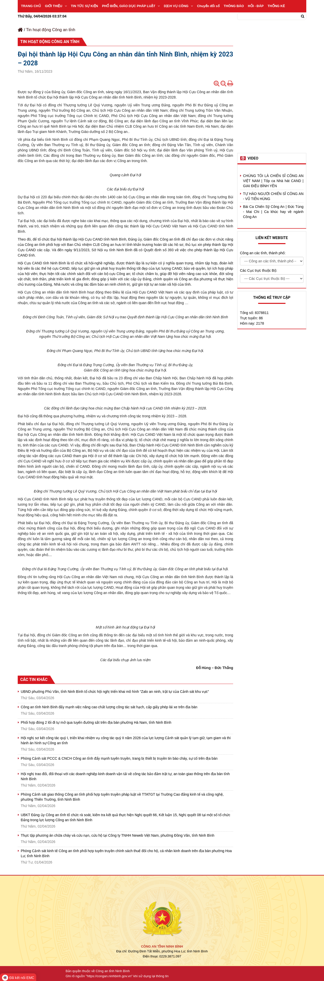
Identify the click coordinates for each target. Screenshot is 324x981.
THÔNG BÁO (234, 6)
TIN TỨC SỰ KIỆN (84, 6)
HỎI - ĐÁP (256, 6)
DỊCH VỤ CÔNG (178, 6)
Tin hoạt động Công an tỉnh (50, 30)
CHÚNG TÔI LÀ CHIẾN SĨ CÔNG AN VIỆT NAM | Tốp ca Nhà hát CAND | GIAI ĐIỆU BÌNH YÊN (273, 181)
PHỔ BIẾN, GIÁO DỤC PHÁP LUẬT (131, 6)
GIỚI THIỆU (56, 6)
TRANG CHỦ (31, 6)
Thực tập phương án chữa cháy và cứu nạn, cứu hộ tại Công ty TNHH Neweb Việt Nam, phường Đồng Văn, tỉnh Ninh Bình (117, 835)
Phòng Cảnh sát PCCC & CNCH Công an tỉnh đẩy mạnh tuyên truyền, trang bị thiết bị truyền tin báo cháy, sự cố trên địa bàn (119, 758)
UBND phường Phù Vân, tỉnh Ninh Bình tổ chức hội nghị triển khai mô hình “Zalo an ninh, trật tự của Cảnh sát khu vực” (115, 692)
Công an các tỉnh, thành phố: (263, 253)
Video (253, 158)
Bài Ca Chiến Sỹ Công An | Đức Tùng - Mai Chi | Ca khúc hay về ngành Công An (273, 212)
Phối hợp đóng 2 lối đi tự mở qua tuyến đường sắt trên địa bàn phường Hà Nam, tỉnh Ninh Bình (96, 722)
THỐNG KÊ (276, 6)
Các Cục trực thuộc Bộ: (258, 270)
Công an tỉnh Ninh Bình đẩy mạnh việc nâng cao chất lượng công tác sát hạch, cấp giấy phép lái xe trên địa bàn (109, 707)
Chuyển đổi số (208, 6)
